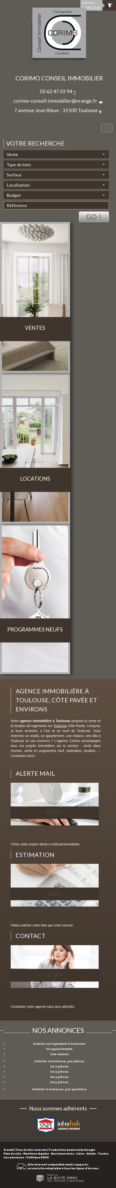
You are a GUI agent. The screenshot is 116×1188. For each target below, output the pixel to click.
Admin (91, 1153)
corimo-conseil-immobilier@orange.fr (55, 101)
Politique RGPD (37, 1157)
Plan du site (12, 1153)
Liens (80, 1153)
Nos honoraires (62, 1153)
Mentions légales (36, 1153)
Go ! (94, 217)
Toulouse (60, 726)
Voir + (54, 812)
